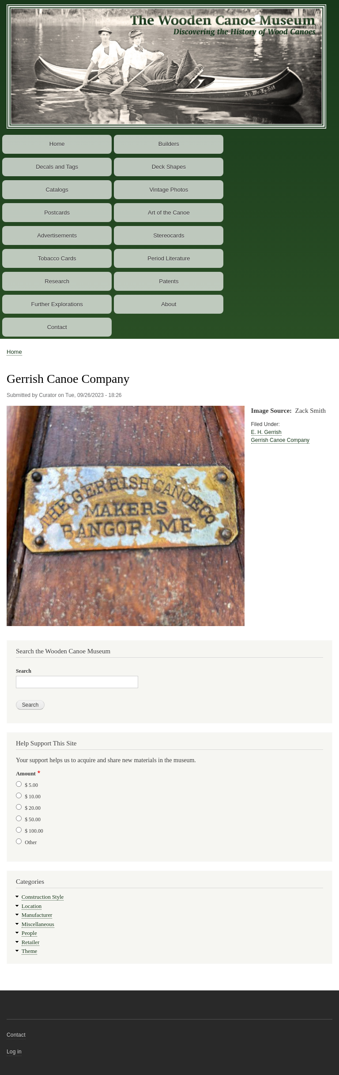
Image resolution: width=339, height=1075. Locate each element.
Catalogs (56, 189)
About (168, 304)
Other (31, 842)
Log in (14, 1052)
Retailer (30, 942)
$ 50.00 (33, 819)
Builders (168, 144)
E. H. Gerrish (266, 432)
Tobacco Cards (57, 258)
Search (23, 671)
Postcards (57, 212)
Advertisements (57, 235)
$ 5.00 (31, 785)
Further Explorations (57, 304)
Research (57, 281)
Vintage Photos (168, 189)
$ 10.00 (33, 796)
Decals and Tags (57, 166)
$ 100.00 (34, 831)
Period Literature (168, 258)
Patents (168, 281)
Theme (30, 951)
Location (31, 906)
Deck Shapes (169, 166)
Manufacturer (37, 915)
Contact (57, 327)
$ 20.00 (33, 808)
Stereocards (168, 235)
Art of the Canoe (169, 212)
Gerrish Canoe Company (280, 440)
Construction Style (43, 897)
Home (57, 144)
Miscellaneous (38, 924)
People (29, 933)
